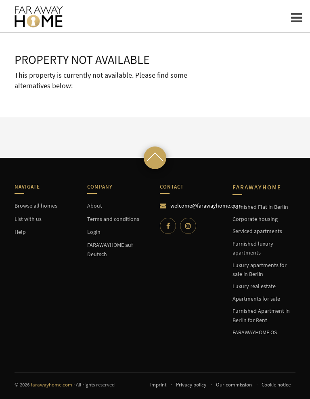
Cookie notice (276, 384)
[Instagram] (188, 226)
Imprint (158, 384)
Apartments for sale (256, 298)
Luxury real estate (254, 286)
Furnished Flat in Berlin (260, 206)
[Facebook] (168, 226)
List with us (28, 219)
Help (20, 232)
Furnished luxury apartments (252, 248)
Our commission (234, 384)
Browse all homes (36, 205)
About (94, 205)
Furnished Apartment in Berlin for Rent (261, 315)
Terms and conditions (113, 219)
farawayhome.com (51, 384)
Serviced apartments (257, 231)
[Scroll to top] (155, 157)
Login (94, 232)
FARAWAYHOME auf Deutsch (110, 249)
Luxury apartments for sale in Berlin (259, 269)
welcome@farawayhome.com (206, 205)
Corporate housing (255, 219)
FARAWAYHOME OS (254, 332)
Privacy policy (191, 384)
